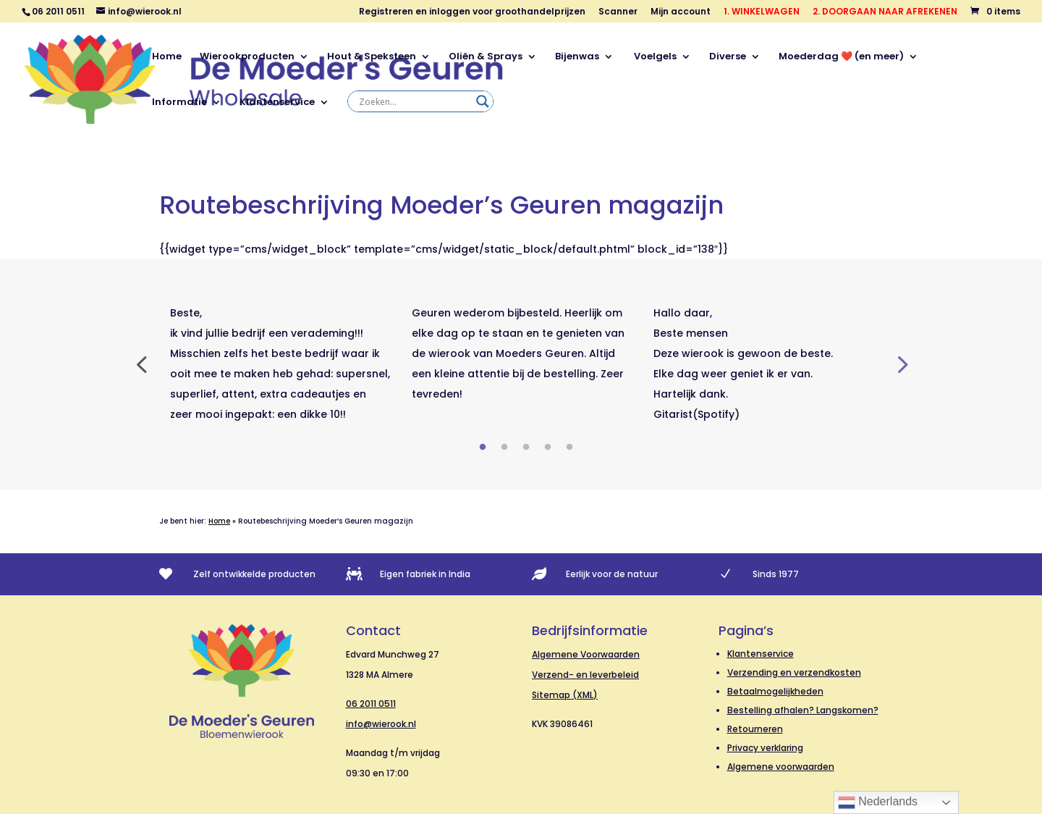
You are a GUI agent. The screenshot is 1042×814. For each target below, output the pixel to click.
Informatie (179, 103)
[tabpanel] (280, 363)
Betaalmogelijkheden (775, 691)
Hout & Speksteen (371, 57)
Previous (141, 363)
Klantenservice (277, 103)
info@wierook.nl (381, 724)
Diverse (727, 57)
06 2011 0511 (371, 703)
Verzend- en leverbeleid (585, 674)
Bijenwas (577, 57)
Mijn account (681, 12)
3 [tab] (526, 447)
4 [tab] (548, 447)
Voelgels (654, 57)
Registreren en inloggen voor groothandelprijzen (472, 12)
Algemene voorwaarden (780, 766)
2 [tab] (504, 447)
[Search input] (414, 101)
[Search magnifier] (483, 101)
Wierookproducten (247, 57)
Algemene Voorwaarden (586, 654)
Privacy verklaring (765, 748)
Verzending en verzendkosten (794, 672)
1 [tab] (482, 447)
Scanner (618, 12)
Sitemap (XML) (565, 695)
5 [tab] (569, 447)
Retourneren (755, 729)
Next (901, 363)
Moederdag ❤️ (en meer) (841, 57)
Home (167, 57)
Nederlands (878, 802)
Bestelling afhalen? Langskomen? (802, 710)
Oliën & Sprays (485, 57)
